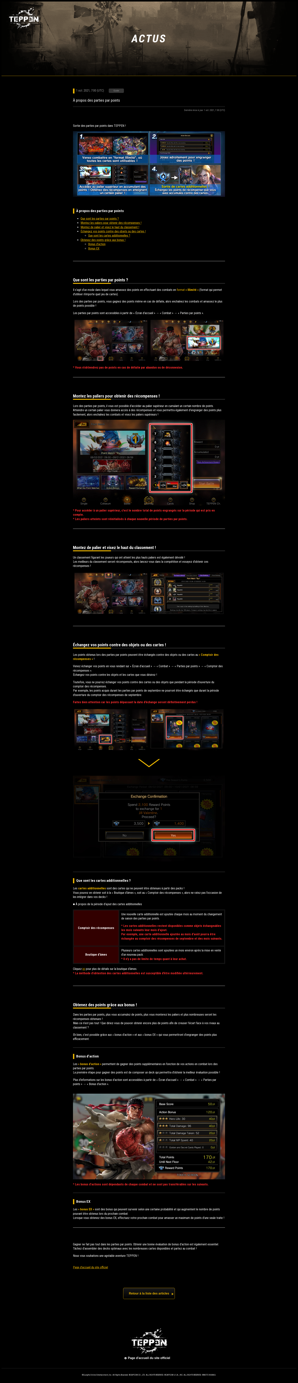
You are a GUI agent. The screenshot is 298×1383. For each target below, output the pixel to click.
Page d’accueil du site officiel (90, 1267)
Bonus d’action (96, 244)
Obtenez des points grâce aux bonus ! (103, 240)
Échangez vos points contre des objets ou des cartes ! (113, 231)
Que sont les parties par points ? (100, 218)
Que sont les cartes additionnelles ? (109, 235)
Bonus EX (93, 248)
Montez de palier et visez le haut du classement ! (110, 227)
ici (83, 969)
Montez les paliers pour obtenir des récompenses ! (111, 223)
